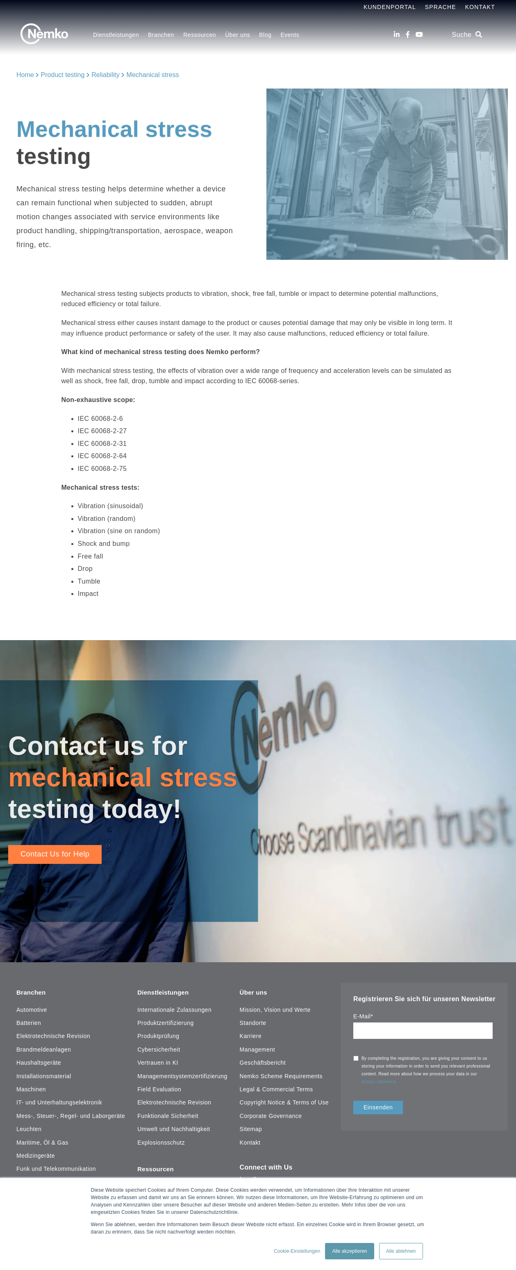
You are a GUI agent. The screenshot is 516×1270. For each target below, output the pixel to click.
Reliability (105, 74)
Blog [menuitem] (265, 35)
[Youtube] (419, 34)
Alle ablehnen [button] (401, 1251)
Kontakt (480, 7)
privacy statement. (380, 1081)
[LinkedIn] (397, 34)
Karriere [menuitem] (251, 1034)
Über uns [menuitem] (237, 35)
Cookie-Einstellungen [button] (297, 1251)
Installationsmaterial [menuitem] (43, 1074)
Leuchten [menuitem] (28, 1128)
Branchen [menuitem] (161, 35)
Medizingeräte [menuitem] (35, 1154)
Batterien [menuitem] (28, 1021)
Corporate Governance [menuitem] (271, 1114)
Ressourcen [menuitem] (199, 35)
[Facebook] (408, 34)
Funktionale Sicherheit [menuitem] (167, 1114)
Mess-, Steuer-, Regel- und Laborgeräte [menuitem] (70, 1114)
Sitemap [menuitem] (251, 1128)
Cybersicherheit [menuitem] (158, 1048)
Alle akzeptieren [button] (349, 1251)
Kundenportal (390, 7)
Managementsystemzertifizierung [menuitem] (182, 1074)
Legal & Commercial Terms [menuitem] (276, 1087)
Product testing (63, 74)
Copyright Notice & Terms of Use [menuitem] (284, 1101)
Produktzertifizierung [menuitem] (165, 1021)
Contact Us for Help (54, 854)
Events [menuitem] (289, 35)
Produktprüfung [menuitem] (158, 1034)
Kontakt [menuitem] (250, 1141)
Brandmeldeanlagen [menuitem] (43, 1048)
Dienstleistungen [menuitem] (116, 35)
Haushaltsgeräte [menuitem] (38, 1061)
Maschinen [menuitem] (31, 1087)
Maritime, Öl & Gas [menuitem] (42, 1141)
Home (25, 74)
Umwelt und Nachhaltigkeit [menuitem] (173, 1128)
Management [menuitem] (257, 1048)
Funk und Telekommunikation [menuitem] (56, 1167)
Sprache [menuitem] (440, 7)
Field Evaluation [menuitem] (159, 1087)
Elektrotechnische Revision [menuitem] (53, 1034)
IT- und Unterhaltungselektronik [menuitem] (59, 1101)
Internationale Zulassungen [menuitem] (174, 1008)
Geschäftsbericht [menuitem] (263, 1061)
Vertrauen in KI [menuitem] (157, 1061)
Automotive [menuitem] (31, 1008)
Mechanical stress (153, 74)
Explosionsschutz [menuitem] (161, 1141)
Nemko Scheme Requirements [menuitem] (281, 1074)
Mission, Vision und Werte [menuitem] (275, 1008)
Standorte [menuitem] (253, 1021)
